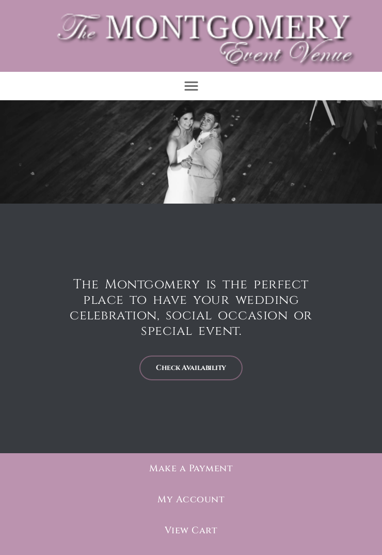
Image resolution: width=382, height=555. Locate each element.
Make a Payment (191, 467)
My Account (191, 498)
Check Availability (191, 367)
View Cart (191, 529)
